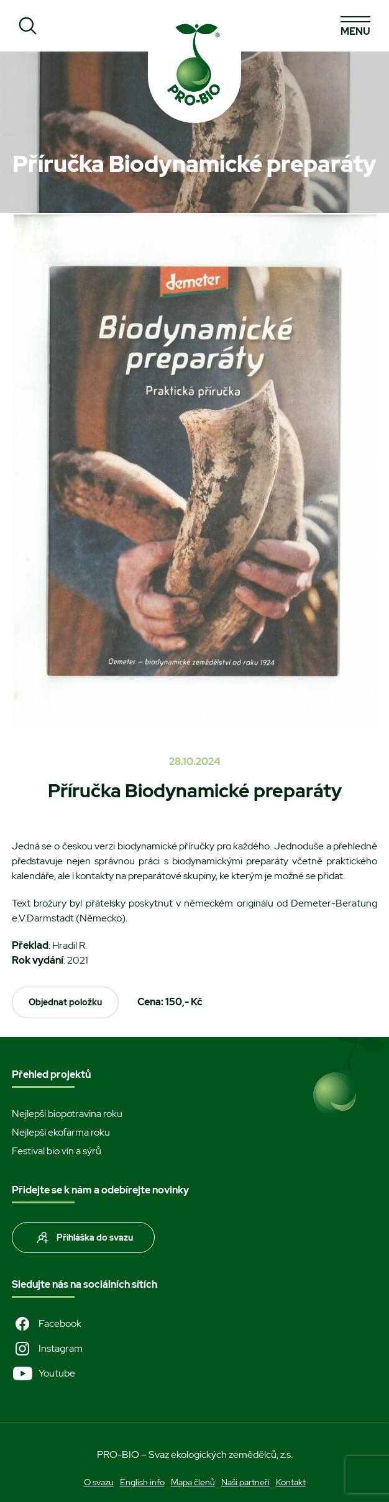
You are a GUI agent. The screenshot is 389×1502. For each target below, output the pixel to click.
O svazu (99, 1482)
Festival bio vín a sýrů (56, 1150)
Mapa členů (193, 1482)
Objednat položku (65, 1002)
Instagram (47, 1348)
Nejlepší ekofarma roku (61, 1132)
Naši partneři (245, 1482)
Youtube (43, 1373)
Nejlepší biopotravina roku (67, 1113)
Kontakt (291, 1482)
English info (142, 1482)
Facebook (46, 1324)
